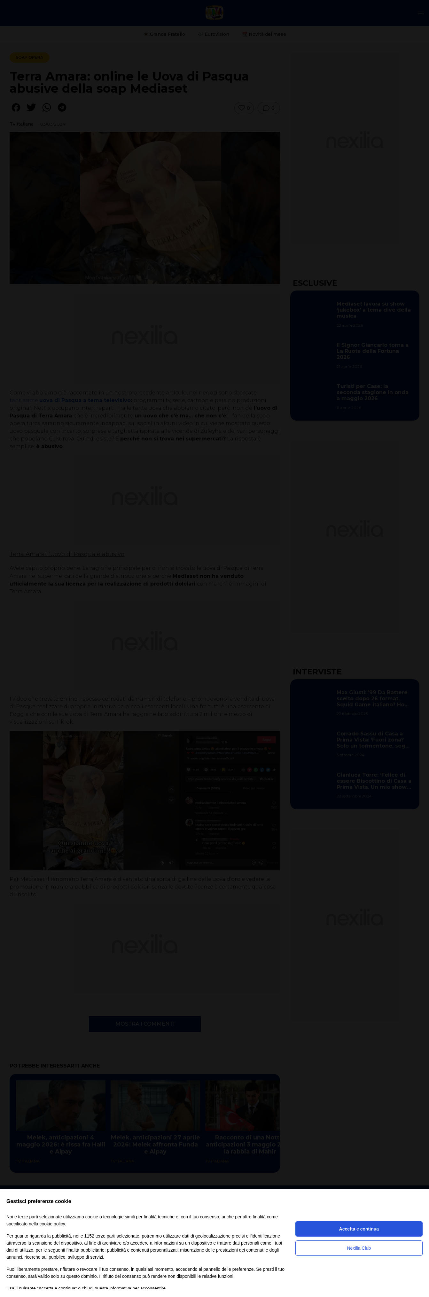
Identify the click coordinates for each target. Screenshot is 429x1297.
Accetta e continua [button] (359, 1228)
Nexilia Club (359, 1248)
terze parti (105, 1236)
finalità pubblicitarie (85, 1250)
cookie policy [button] (52, 1223)
